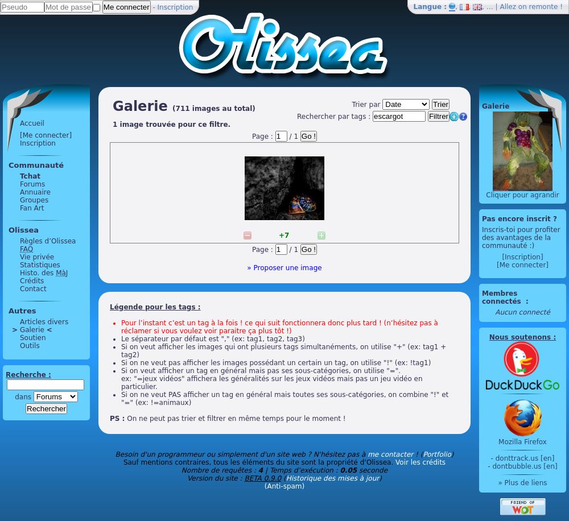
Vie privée (37, 257)
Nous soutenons (520, 337)
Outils (30, 346)
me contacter (390, 454)
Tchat (30, 176)
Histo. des (44, 273)
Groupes (34, 200)
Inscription (175, 7)
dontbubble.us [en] (524, 466)
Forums (32, 184)
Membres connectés (502, 297)
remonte (543, 7)
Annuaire (35, 192)
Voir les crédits (420, 462)
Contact (33, 289)
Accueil (32, 123)
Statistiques (40, 265)
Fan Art (32, 208)
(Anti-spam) (284, 486)
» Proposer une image (284, 268)
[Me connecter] (46, 135)
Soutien (33, 338)
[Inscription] (522, 257)
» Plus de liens (522, 483)
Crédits (32, 281)
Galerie (32, 330)
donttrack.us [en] (525, 458)
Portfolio (437, 454)
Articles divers (44, 322)
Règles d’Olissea (48, 241)
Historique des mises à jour (333, 478)
